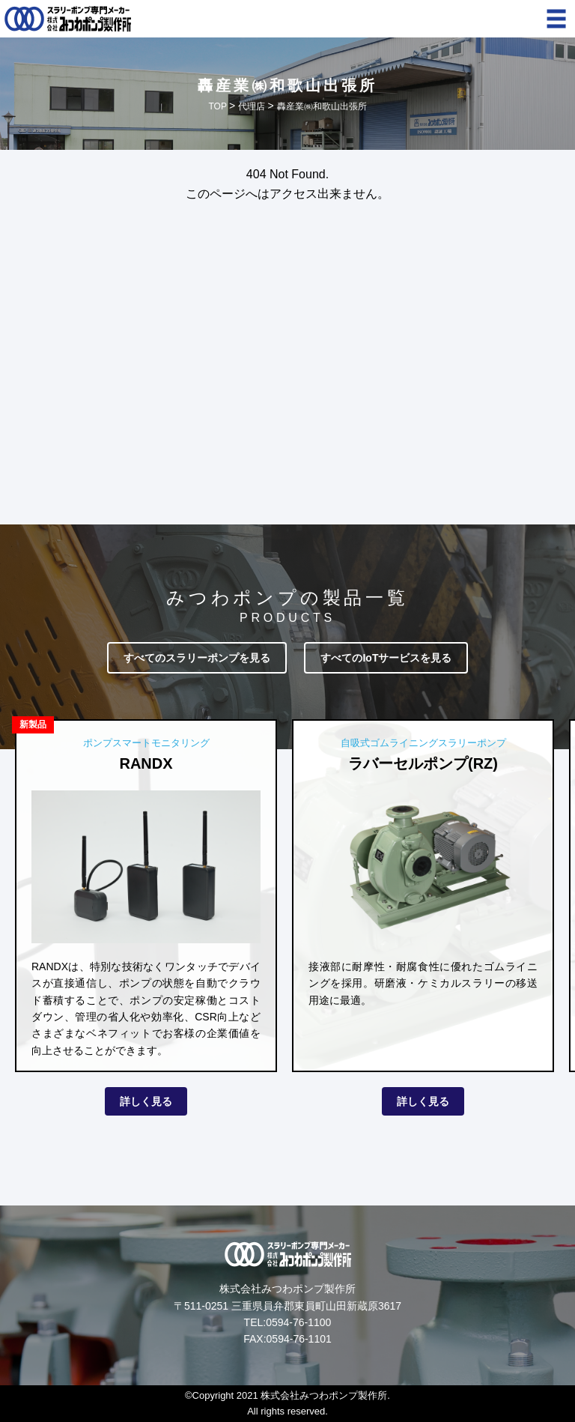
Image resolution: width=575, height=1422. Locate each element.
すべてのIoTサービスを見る (385, 658)
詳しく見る (146, 1101)
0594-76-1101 (299, 1339)
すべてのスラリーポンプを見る (197, 658)
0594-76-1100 (298, 1322)
